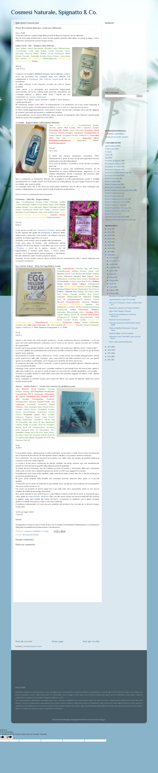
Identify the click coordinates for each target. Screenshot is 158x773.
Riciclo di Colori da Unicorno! (119, 320)
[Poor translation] (9, 737)
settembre (113, 267)
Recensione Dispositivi (113, 170)
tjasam (87, 720)
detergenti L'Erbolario (46, 230)
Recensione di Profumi (113, 167)
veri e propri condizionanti (36, 97)
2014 (109, 356)
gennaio (112, 293)
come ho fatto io (62, 107)
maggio (112, 280)
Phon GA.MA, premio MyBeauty (120, 342)
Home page (57, 641)
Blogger (102, 720)
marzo (111, 287)
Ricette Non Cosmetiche (113, 187)
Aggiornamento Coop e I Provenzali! (122, 299)
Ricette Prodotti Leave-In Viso (115, 202)
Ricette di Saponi (111, 181)
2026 (110, 229)
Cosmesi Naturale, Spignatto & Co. (54, 12)
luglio (111, 274)
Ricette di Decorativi (112, 178)
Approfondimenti (111, 146)
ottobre (112, 264)
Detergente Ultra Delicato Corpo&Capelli (46, 79)
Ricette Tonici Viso (111, 214)
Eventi (107, 152)
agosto (112, 271)
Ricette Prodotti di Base (113, 193)
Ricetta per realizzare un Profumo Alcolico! (124, 308)
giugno (112, 277)
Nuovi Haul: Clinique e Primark (120, 311)
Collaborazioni (110, 149)
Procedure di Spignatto (113, 161)
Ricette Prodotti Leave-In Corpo (116, 199)
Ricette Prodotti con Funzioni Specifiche (119, 190)
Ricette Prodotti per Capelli (114, 205)
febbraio (112, 290)
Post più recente (23, 641)
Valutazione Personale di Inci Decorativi (119, 220)
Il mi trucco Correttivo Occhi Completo (123, 296)
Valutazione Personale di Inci (115, 217)
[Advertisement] (57, 621)
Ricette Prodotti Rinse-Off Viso (116, 211)
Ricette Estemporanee (113, 184)
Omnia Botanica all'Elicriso (38, 496)
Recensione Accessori (113, 164)
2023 (110, 239)
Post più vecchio (91, 641)
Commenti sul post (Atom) (32, 646)
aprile (111, 284)
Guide (107, 155)
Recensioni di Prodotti (30, 535)
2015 (109, 353)
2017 (109, 347)
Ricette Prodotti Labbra (113, 196)
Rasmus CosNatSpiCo (115, 134)
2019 (109, 252)
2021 (109, 245)
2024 (110, 235)
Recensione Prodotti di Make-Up (116, 173)
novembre (113, 261)
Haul (106, 158)
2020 (110, 248)
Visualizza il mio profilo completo (116, 137)
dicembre (113, 258)
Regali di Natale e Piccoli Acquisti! (121, 333)
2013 (109, 360)
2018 (109, 255)
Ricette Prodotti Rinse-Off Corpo (116, 208)
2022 (110, 242)
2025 (110, 232)
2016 (109, 350)
